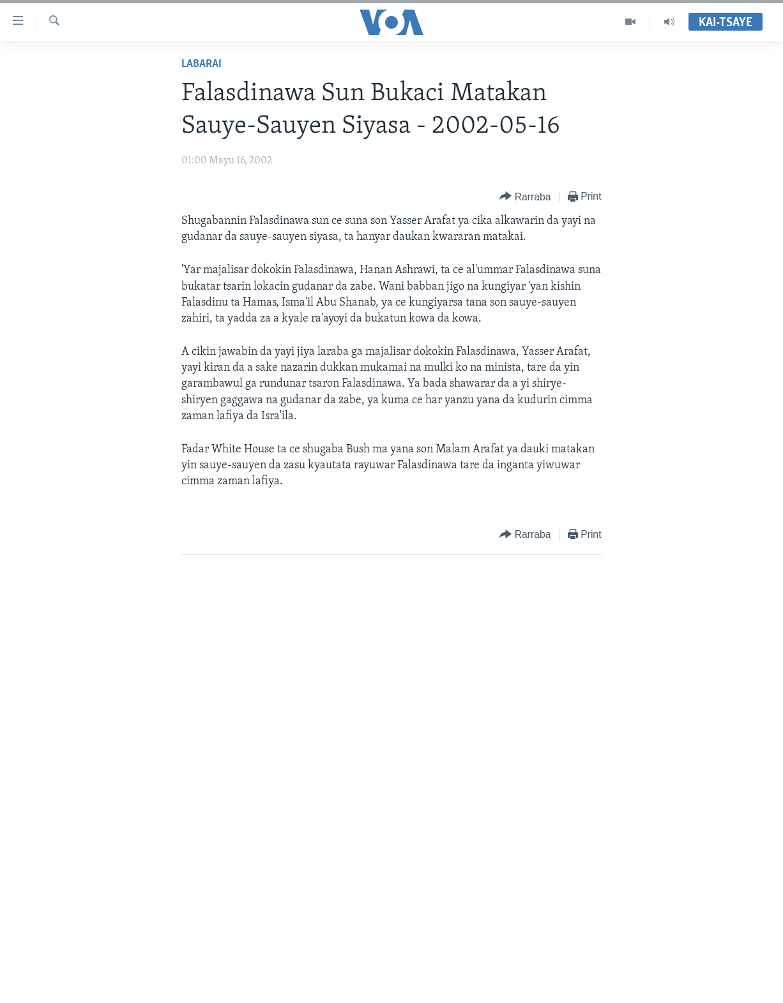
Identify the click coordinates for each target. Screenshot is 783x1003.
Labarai (201, 64)
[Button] (525, 196)
